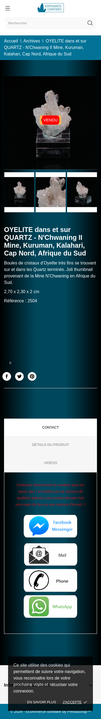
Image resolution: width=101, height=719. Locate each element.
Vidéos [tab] (50, 463)
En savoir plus (41, 702)
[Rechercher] (50, 23)
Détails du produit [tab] (50, 445)
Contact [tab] (50, 427)
